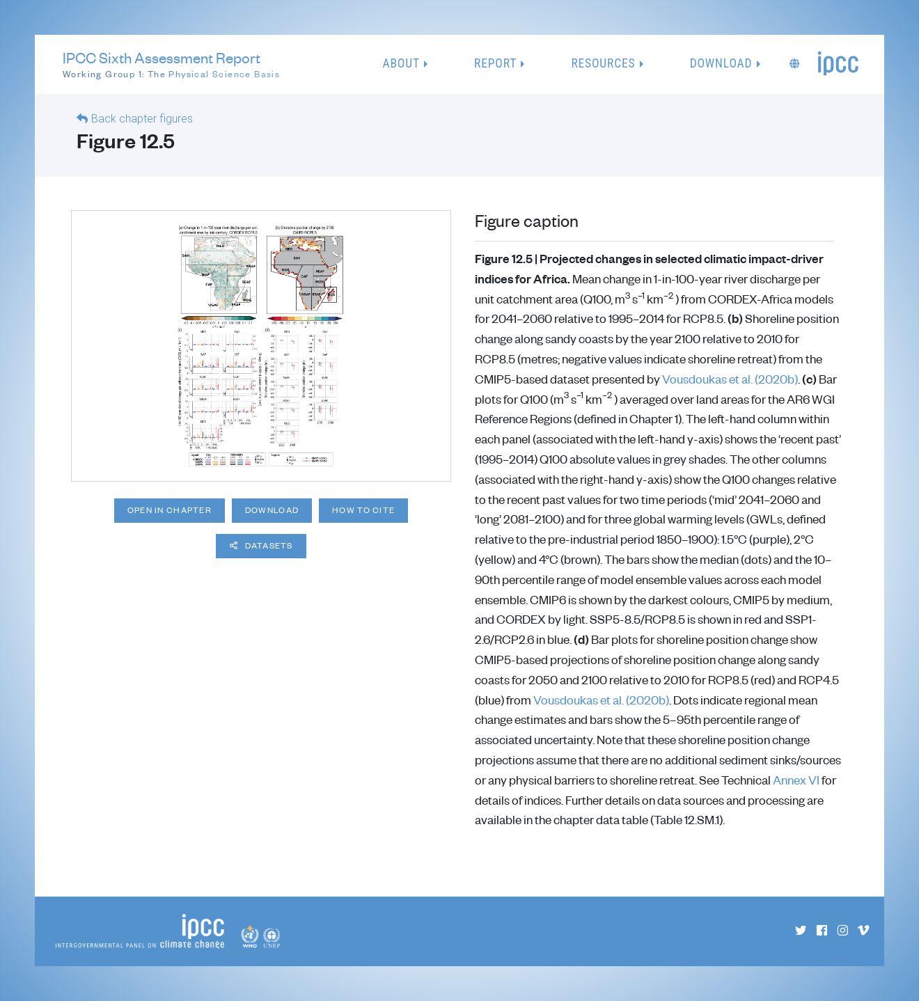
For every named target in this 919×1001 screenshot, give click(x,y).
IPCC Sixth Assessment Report (171, 65)
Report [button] (495, 63)
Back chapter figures (142, 118)
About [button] (401, 63)
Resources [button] (603, 63)
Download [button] (721, 63)
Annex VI (796, 779)
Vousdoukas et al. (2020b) (730, 378)
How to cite (363, 510)
